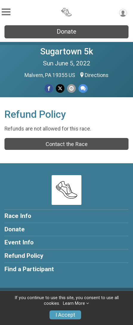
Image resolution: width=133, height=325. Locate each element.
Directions (97, 75)
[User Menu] (123, 13)
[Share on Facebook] (48, 88)
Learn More (74, 303)
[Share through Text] (83, 88)
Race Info (17, 215)
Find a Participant (29, 269)
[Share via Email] (71, 88)
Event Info (19, 242)
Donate (66, 31)
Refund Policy (23, 255)
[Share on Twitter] (60, 88)
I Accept (65, 315)
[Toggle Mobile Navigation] (6, 12)
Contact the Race (67, 144)
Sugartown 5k (66, 51)
